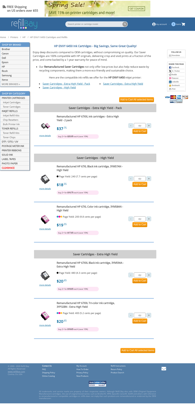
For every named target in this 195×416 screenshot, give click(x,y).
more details (45, 135)
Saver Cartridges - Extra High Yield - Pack (66, 83)
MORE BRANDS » (11, 84)
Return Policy (116, 369)
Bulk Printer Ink (11, 124)
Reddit (173, 74)
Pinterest (173, 78)
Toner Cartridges (11, 106)
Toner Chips (8, 137)
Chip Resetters (10, 119)
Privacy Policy (82, 373)
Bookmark (174, 85)
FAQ (44, 369)
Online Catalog (48, 376)
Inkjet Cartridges (11, 102)
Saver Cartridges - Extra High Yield (123, 83)
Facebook (174, 67)
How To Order (82, 369)
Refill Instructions (118, 366)
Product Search (117, 373)
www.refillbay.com (16, 371)
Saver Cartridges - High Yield (59, 87)
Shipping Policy (48, 373)
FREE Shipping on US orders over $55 (20, 8)
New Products (82, 376)
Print (172, 89)
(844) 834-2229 (180, 9)
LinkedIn (174, 82)
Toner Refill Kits (10, 132)
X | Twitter (174, 71)
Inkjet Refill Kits (10, 115)
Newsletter (174, 55)
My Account (81, 366)
